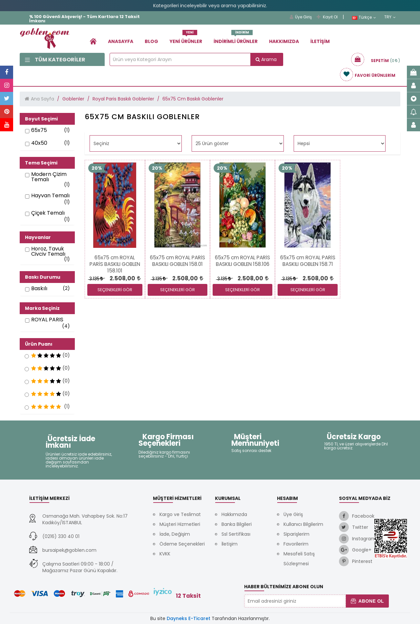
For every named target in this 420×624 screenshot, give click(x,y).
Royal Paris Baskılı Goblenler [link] (123, 99)
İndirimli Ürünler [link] (236, 39)
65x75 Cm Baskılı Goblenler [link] (192, 99)
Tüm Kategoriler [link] (55, 59)
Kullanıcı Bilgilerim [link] (303, 524)
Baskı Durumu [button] (42, 277)
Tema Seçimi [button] (41, 163)
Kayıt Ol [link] (327, 17)
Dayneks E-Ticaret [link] (188, 618)
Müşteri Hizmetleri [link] (179, 524)
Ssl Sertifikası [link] (235, 534)
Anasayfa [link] (120, 41)
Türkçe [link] (364, 17)
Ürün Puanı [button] (38, 344)
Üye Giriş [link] (301, 17)
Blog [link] (151, 41)
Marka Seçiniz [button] (42, 308)
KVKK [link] (164, 553)
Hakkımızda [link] (284, 41)
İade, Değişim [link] (174, 534)
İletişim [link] (320, 41)
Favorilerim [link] (296, 544)
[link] (93, 41)
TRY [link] (390, 17)
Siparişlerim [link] (296, 534)
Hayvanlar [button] (38, 237)
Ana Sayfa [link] (42, 99)
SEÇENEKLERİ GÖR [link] (114, 289)
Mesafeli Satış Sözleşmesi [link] (299, 558)
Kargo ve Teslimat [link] (180, 514)
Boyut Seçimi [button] (41, 119)
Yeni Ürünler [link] (186, 39)
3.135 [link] (96, 278)
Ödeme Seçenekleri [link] (182, 544)
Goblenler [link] (73, 99)
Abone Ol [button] (367, 601)
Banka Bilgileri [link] (236, 524)
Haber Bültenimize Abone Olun (283, 586)
